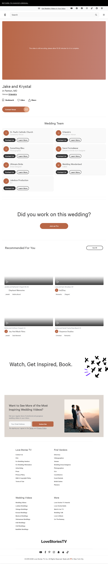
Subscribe (43, 424)
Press (17, 471)
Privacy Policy (41, 428)
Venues (56, 461)
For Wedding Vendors (23, 461)
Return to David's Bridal (15, 3)
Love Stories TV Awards (62, 502)
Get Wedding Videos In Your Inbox (52, 8)
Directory (57, 455)
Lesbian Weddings (22, 506)
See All (94, 248)
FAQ (17, 458)
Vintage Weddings (22, 509)
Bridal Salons (58, 481)
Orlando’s (12, 94)
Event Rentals (58, 478)
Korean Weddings (21, 512)
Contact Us (9, 140)
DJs (55, 471)
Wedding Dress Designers (62, 465)
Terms (31, 428)
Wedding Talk (58, 512)
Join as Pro (54, 226)
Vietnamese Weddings (23, 519)
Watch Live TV (59, 509)
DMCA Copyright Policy (23, 478)
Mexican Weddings (22, 516)
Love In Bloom (58, 516)
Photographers (59, 468)
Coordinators (58, 475)
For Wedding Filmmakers (24, 465)
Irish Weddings (20, 522)
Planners (57, 485)
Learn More (22, 140)
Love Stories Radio (60, 506)
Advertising (19, 468)
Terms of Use (20, 481)
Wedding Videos (21, 502)
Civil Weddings (20, 526)
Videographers (59, 458)
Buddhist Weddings (22, 529)
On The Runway (59, 519)
